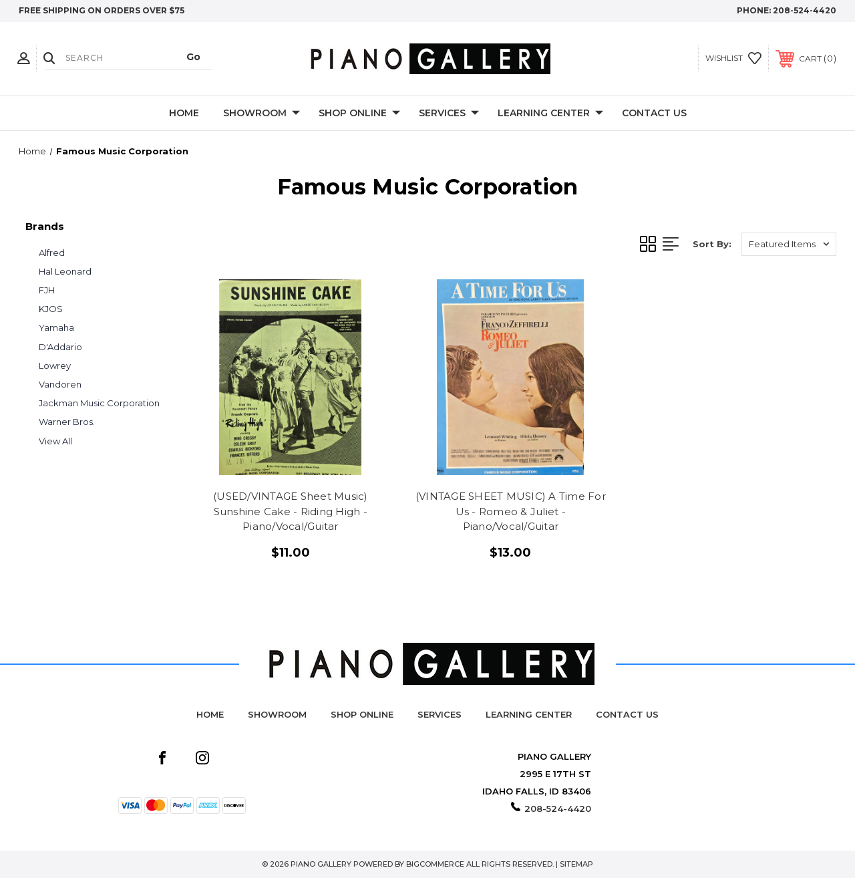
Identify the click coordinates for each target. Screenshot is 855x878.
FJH (47, 290)
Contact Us (654, 113)
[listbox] (788, 244)
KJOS (51, 308)
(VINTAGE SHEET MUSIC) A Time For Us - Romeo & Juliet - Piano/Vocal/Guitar (510, 511)
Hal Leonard (65, 271)
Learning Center (550, 113)
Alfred (52, 252)
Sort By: (712, 244)
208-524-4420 (804, 10)
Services (449, 113)
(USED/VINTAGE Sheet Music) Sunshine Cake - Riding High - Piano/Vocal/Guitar (290, 511)
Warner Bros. (67, 421)
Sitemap (576, 864)
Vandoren (60, 384)
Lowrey (55, 365)
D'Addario (60, 346)
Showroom (261, 113)
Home (184, 113)
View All (55, 441)
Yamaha (56, 327)
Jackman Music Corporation (99, 403)
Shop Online (359, 113)
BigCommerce (435, 864)
